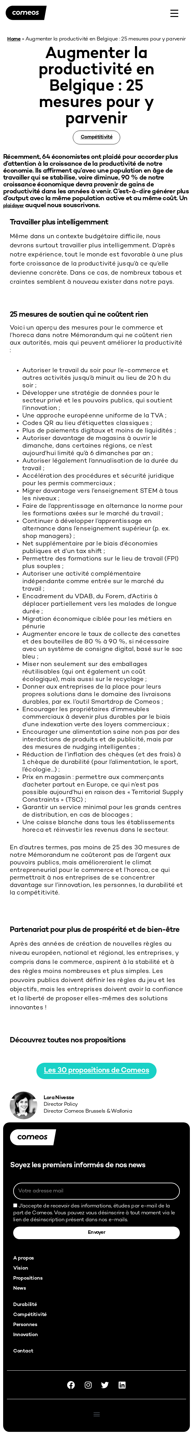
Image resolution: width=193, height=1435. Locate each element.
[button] (96, 1414)
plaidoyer (13, 206)
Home (13, 39)
